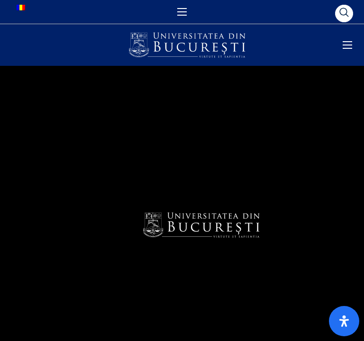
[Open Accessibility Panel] (344, 321)
